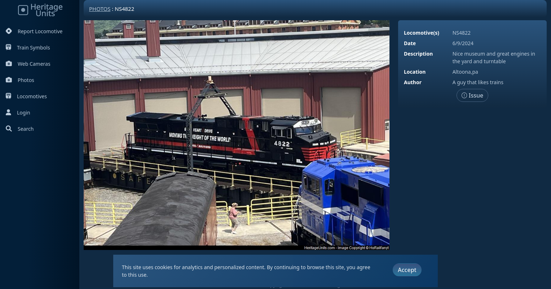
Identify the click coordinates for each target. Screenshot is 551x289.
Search (20, 128)
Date (410, 43)
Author (413, 82)
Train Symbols (28, 47)
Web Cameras (28, 63)
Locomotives (26, 96)
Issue (473, 95)
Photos (20, 80)
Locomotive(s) (421, 32)
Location (415, 71)
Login (18, 112)
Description (418, 53)
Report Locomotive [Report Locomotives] (34, 31)
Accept (407, 270)
